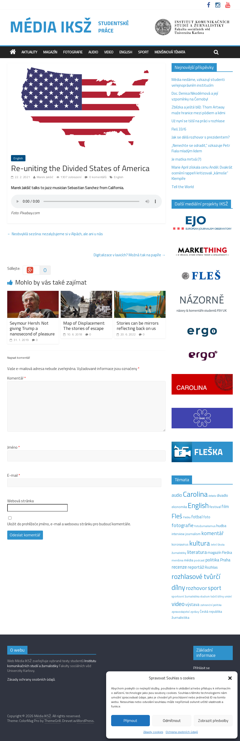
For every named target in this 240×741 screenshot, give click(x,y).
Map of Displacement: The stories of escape (84, 326)
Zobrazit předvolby (213, 720)
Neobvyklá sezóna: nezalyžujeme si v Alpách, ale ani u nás (55, 234)
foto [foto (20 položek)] (206, 517)
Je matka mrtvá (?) (186, 159)
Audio (93, 52)
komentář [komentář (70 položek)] (212, 533)
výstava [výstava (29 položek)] (192, 604)
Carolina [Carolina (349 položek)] (195, 494)
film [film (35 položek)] (225, 506)
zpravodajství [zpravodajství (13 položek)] (181, 611)
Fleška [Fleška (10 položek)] (187, 517)
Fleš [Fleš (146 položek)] (177, 516)
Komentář (16, 378)
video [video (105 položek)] (178, 603)
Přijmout (130, 720)
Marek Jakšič (45, 177)
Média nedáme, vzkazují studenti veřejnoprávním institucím (198, 82)
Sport (143, 52)
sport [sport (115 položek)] (214, 587)
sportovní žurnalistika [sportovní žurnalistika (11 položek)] (186, 596)
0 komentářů (95, 177)
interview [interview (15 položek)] (178, 533)
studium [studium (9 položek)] (205, 596)
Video (108, 52)
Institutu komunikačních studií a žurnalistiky (51, 663)
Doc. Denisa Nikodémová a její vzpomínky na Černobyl (195, 96)
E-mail (13, 475)
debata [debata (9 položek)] (212, 496)
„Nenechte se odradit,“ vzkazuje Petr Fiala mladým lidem (201, 148)
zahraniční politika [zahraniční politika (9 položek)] (211, 605)
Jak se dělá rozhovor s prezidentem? (201, 137)
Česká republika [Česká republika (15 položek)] (211, 611)
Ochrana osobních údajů (182, 731)
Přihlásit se (201, 667)
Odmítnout (172, 720)
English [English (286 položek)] (198, 505)
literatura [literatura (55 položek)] (197, 552)
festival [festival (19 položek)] (215, 507)
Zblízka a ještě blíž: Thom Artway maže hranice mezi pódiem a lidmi (198, 110)
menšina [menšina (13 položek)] (177, 560)
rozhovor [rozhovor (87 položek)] (196, 588)
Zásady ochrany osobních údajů (31, 679)
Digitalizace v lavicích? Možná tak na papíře (130, 255)
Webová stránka (20, 501)
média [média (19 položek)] (188, 560)
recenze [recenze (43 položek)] (179, 566)
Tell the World (183, 187)
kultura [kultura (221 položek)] (199, 543)
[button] (230, 678)
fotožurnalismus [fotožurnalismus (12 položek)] (205, 526)
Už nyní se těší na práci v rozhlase (198, 121)
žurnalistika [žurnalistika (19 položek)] (180, 617)
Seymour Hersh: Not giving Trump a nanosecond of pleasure (32, 328)
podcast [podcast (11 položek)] (199, 560)
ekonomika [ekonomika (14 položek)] (179, 506)
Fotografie (72, 52)
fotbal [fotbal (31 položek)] (197, 517)
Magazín (50, 52)
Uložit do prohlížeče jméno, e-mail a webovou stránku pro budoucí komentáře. (69, 524)
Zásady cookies (153, 731)
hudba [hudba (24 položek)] (221, 526)
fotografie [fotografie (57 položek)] (183, 525)
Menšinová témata (170, 52)
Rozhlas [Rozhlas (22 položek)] (211, 567)
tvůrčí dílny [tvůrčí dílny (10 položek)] (217, 596)
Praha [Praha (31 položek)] (225, 560)
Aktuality (29, 52)
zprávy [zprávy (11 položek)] (194, 611)
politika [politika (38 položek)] (212, 559)
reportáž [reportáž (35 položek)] (196, 567)
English (125, 52)
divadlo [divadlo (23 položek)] (222, 495)
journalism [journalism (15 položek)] (193, 533)
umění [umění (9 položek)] (228, 596)
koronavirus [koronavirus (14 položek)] (180, 544)
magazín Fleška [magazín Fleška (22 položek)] (220, 552)
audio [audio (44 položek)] (177, 495)
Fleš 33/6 (179, 129)
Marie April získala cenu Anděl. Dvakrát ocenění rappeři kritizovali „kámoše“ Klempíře (202, 172)
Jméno (13, 447)
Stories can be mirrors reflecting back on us (138, 326)
